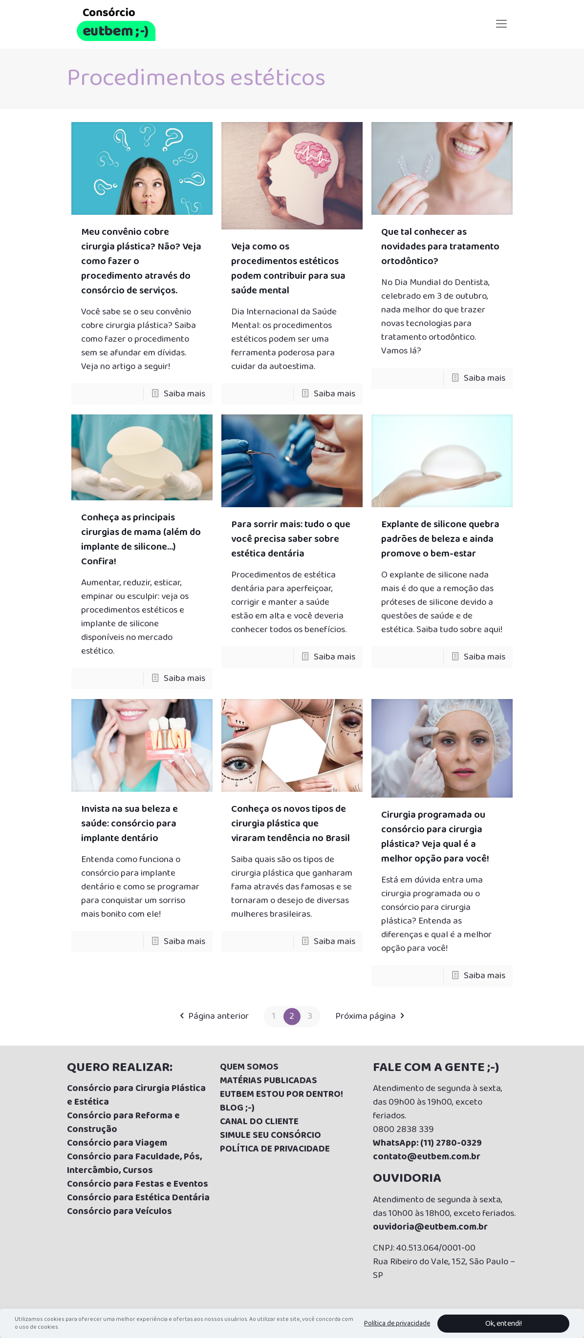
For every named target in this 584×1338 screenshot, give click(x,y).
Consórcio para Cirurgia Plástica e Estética (136, 1095)
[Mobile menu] (501, 24)
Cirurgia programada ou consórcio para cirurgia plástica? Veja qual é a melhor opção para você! (435, 836)
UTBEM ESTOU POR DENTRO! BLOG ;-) (281, 1101)
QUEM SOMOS (249, 1067)
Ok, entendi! (503, 1323)
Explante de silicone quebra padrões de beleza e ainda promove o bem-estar (440, 538)
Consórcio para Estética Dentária (138, 1198)
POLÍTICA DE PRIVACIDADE (275, 1149)
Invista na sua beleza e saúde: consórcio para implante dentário (129, 823)
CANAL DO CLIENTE (259, 1121)
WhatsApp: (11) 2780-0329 (427, 1143)
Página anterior (212, 1016)
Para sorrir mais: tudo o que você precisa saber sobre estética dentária (290, 538)
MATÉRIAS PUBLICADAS (268, 1080)
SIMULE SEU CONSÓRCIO (270, 1135)
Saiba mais (184, 394)
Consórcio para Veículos (119, 1211)
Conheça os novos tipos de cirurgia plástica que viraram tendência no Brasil (290, 823)
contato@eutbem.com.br (426, 1157)
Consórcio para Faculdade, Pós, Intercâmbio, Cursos (134, 1164)
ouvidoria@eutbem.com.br (430, 1227)
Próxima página (372, 1016)
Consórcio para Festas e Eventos (137, 1184)
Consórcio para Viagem (117, 1143)
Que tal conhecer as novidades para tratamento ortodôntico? (440, 246)
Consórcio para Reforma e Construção (123, 1123)
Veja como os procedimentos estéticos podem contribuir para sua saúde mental (288, 268)
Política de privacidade (397, 1323)
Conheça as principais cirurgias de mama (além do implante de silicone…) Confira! (141, 539)
